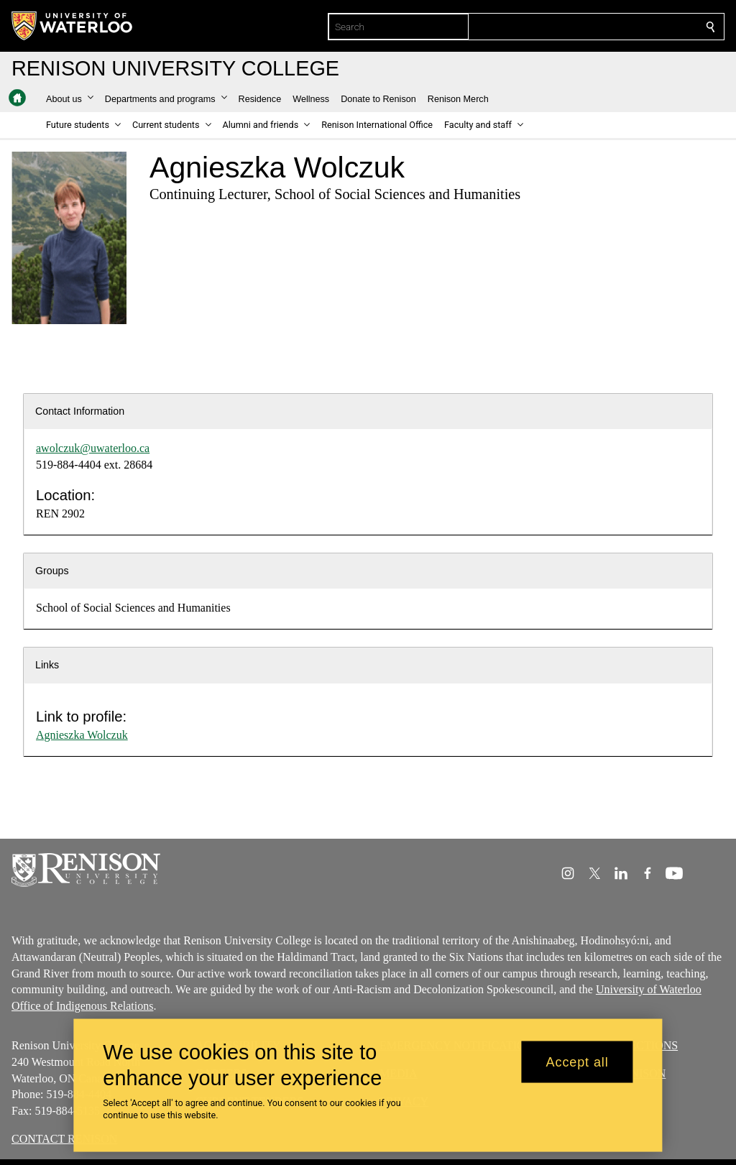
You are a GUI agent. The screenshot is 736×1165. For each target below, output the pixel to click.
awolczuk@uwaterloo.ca (93, 448)
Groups (52, 570)
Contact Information (79, 411)
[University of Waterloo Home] (73, 25)
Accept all (577, 1061)
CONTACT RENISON (64, 1139)
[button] (69, 99)
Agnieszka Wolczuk (82, 735)
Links (47, 665)
